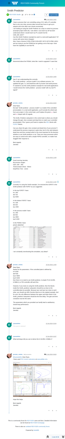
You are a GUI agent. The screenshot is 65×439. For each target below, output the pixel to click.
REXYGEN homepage (37, 423)
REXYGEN (30, 420)
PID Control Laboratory (28, 359)
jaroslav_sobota (17, 103)
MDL (47, 122)
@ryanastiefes (27, 354)
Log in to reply (54, 15)
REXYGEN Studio (15, 14)
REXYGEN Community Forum (32, 3)
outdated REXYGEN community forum (37, 426)
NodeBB (36, 430)
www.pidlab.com (42, 359)
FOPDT (15, 124)
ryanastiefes (16, 19)
